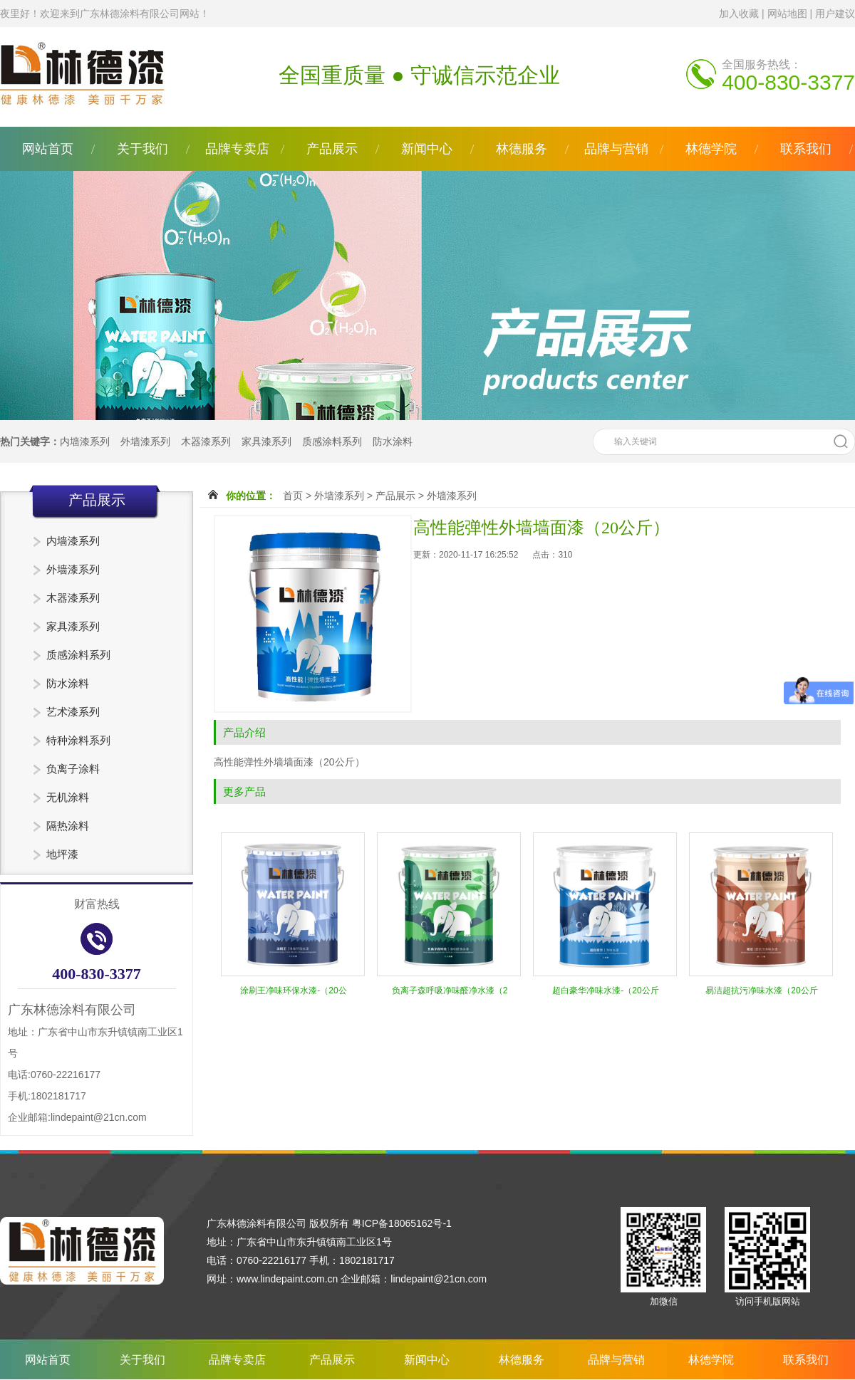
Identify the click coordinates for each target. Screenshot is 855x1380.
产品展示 (332, 149)
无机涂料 (67, 797)
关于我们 (142, 149)
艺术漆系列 (73, 712)
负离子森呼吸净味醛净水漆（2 (450, 990)
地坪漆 (62, 854)
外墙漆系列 (145, 441)
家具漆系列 (266, 441)
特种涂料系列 (78, 740)
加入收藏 (739, 13)
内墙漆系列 (85, 441)
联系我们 (805, 149)
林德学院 (711, 149)
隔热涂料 (67, 826)
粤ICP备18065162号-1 (402, 1223)
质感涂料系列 (332, 441)
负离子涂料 (73, 769)
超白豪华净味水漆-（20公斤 (605, 990)
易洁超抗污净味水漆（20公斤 (761, 990)
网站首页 (47, 149)
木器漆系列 (206, 441)
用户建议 (835, 13)
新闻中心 (426, 149)
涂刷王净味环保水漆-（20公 (293, 990)
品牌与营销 (616, 149)
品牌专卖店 (237, 149)
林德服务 (521, 149)
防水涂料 (393, 441)
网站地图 (787, 13)
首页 (293, 495)
